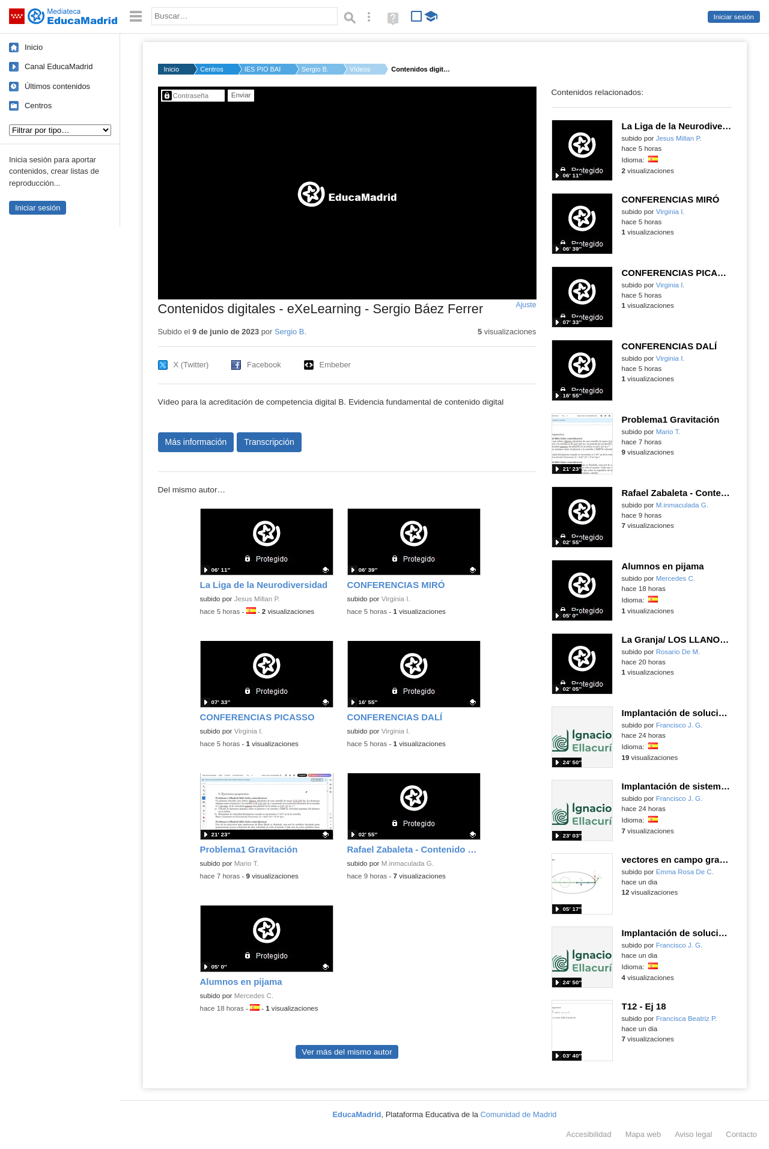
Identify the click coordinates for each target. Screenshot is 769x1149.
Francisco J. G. (679, 725)
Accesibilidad (588, 1134)
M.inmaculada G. (407, 863)
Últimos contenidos (57, 86)
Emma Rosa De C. (685, 871)
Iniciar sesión (734, 16)
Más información (196, 442)
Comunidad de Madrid (519, 1114)
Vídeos (360, 69)
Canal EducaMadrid (59, 66)
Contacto (741, 1134)
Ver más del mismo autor (347, 1051)
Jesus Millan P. (257, 598)
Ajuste (525, 305)
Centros (38, 105)
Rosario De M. (678, 651)
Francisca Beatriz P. (686, 1018)
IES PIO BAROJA (263, 69)
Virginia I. (395, 598)
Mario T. (246, 863)
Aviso (693, 1134)
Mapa (643, 1134)
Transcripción (269, 442)
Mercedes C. (253, 995)
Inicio (34, 47)
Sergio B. (315, 69)
